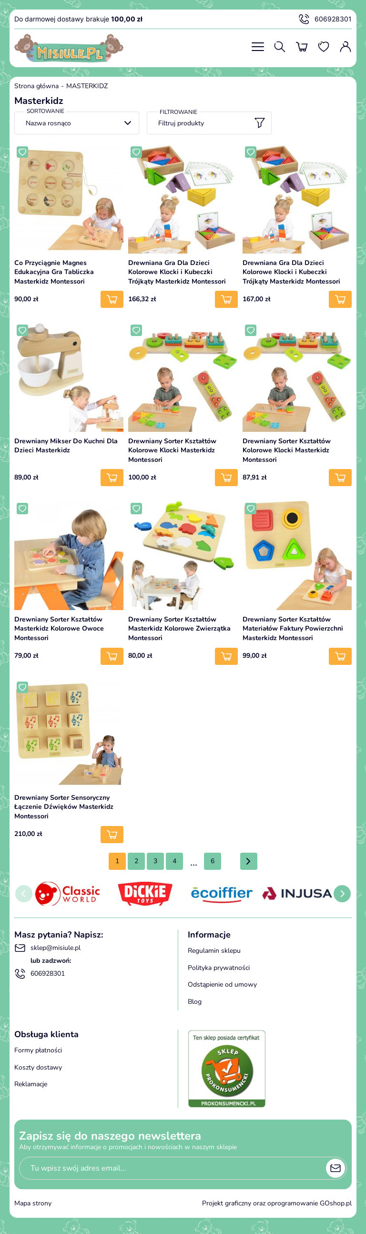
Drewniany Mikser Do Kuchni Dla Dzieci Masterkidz (66, 446)
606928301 (325, 19)
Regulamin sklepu (214, 950)
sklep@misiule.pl (47, 948)
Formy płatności (38, 1050)
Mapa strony (32, 1203)
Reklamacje (30, 1084)
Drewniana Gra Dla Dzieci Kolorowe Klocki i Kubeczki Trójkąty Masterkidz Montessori (177, 272)
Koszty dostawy (38, 1067)
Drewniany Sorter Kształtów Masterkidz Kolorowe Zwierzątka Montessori (179, 628)
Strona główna (36, 86)
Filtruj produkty (211, 123)
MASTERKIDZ (87, 86)
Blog (195, 1001)
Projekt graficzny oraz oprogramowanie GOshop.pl (277, 1203)
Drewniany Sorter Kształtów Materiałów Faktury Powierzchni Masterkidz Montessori (293, 628)
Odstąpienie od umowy (222, 984)
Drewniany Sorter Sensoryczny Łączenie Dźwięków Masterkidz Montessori (63, 807)
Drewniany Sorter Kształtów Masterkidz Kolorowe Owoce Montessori (59, 628)
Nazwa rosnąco (48, 123)
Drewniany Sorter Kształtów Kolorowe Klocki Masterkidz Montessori (172, 450)
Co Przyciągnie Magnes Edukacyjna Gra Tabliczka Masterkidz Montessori (54, 272)
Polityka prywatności (219, 967)
